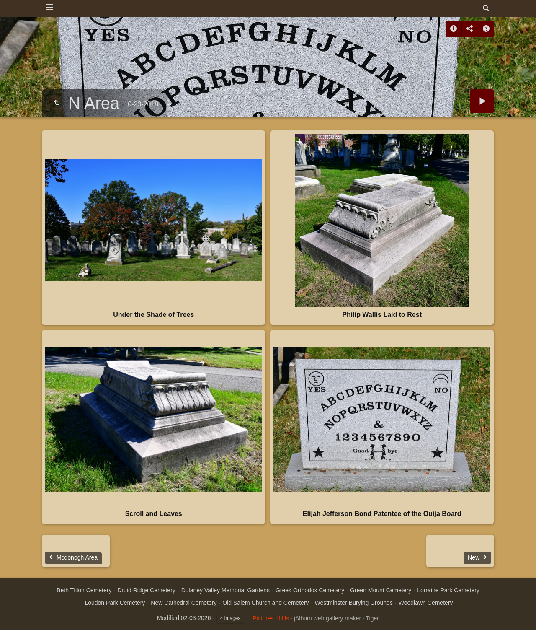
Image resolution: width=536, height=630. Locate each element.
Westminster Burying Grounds (353, 602)
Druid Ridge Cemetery (146, 590)
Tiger (372, 618)
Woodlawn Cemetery (426, 602)
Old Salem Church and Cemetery (265, 602)
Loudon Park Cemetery (115, 602)
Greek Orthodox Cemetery (310, 590)
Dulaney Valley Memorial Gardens (225, 590)
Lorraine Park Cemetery (448, 590)
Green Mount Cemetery (380, 590)
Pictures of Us (271, 618)
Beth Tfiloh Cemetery (84, 590)
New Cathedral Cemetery (183, 602)
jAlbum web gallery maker (327, 618)
